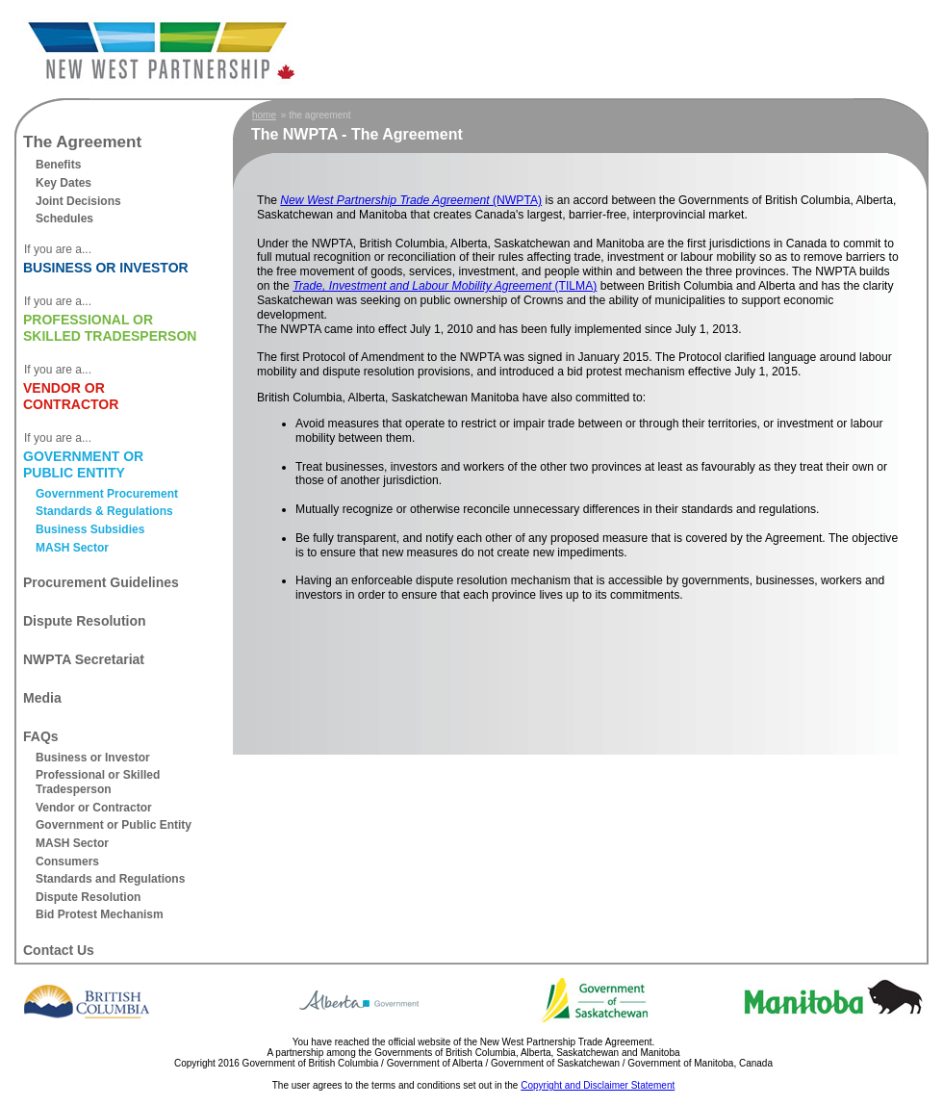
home (264, 115)
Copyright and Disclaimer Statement (598, 1085)
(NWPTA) (411, 200)
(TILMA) (445, 286)
